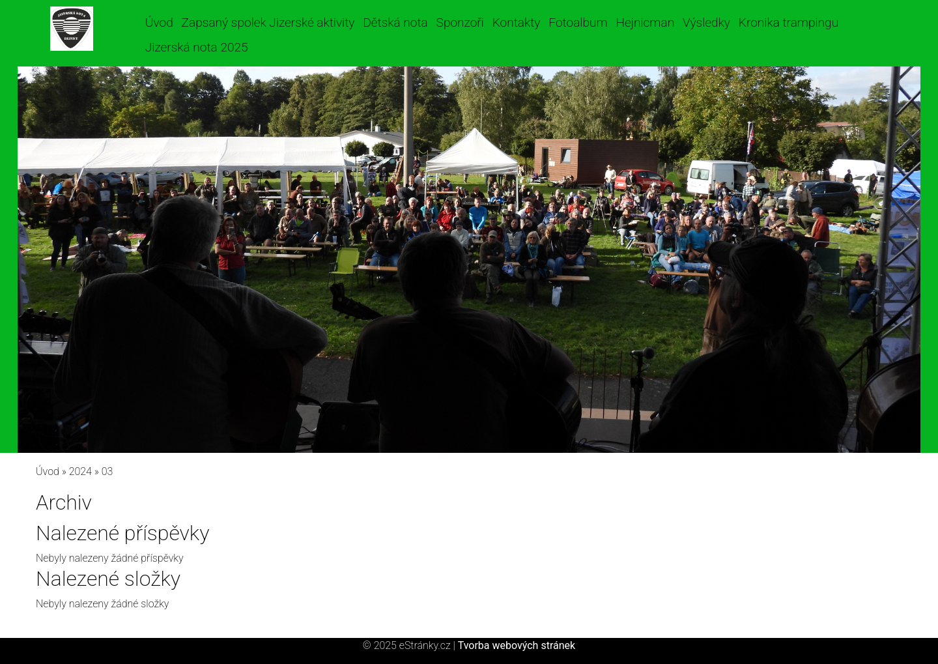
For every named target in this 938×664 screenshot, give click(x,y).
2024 (80, 471)
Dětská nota (395, 22)
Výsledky (706, 22)
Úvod (159, 22)
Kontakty (516, 22)
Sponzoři (460, 22)
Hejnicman (645, 22)
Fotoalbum (577, 22)
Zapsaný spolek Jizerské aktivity (268, 22)
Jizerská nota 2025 (196, 47)
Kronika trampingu (788, 22)
